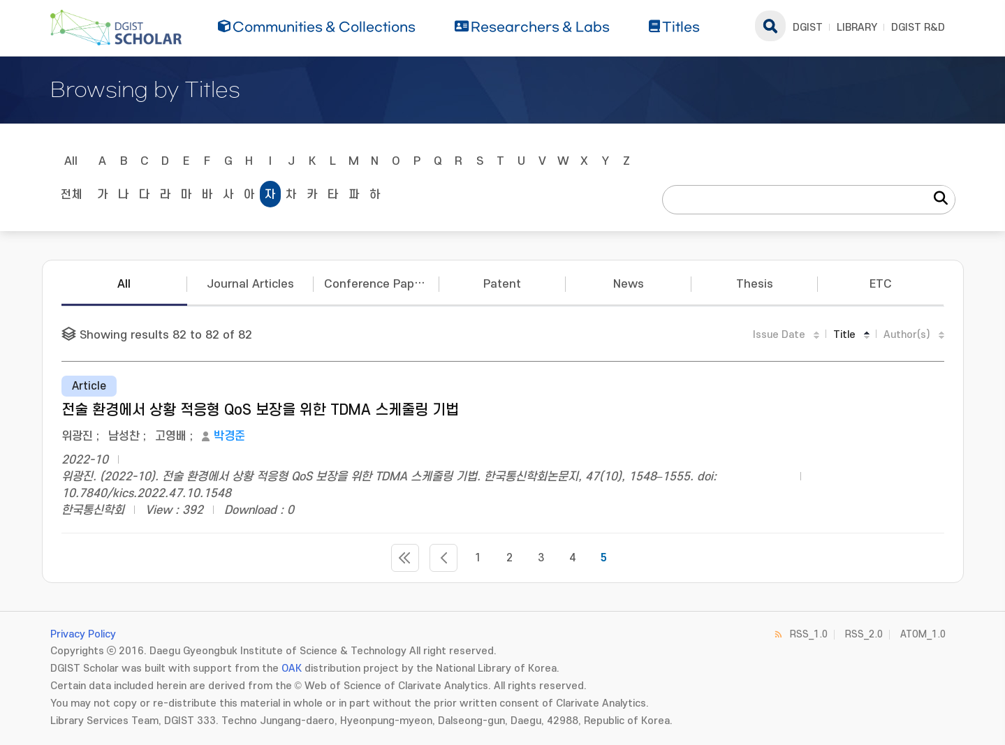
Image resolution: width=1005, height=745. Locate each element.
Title (844, 335)
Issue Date (779, 335)
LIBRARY (857, 28)
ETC (881, 284)
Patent (502, 284)
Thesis (754, 284)
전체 (71, 195)
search (770, 25)
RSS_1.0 (809, 634)
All (71, 161)
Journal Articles (250, 284)
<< (405, 558)
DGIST (808, 28)
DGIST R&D (918, 28)
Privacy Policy (83, 634)
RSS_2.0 (864, 634)
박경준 (229, 436)
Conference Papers (378, 284)
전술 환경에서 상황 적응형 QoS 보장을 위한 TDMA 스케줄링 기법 (260, 410)
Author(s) (906, 335)
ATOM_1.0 (923, 634)
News (628, 284)
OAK (291, 668)
